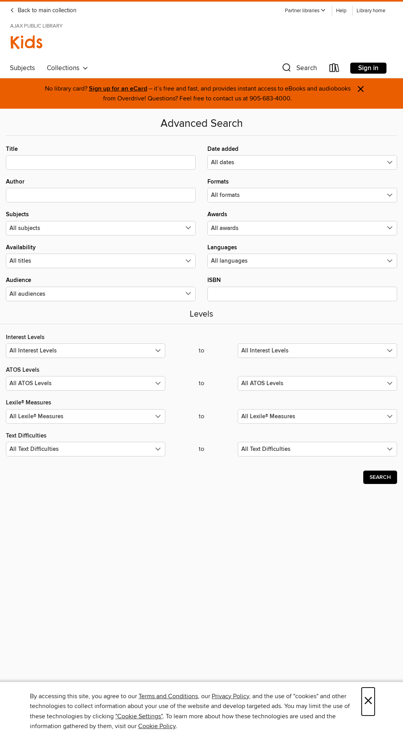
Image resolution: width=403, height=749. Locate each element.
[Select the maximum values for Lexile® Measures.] (317, 416)
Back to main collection (43, 10)
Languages (302, 256)
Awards (302, 223)
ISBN (302, 288)
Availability (101, 256)
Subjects (22, 68)
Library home (371, 11)
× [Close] (368, 702)
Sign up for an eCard (118, 89)
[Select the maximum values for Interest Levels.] (317, 350)
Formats (302, 190)
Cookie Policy (157, 726)
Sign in (368, 68)
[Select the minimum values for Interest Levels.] (85, 350)
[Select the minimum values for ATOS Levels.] (85, 383)
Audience (101, 288)
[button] (305, 11)
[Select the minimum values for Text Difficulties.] (85, 449)
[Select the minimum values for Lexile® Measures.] (85, 416)
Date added (302, 157)
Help (341, 11)
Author (101, 190)
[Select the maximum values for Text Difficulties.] (317, 449)
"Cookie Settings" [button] (139, 716)
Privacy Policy (230, 696)
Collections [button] (67, 68)
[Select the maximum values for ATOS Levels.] (317, 383)
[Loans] (334, 69)
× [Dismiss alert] (361, 89)
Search (380, 477)
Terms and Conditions (168, 696)
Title (101, 157)
